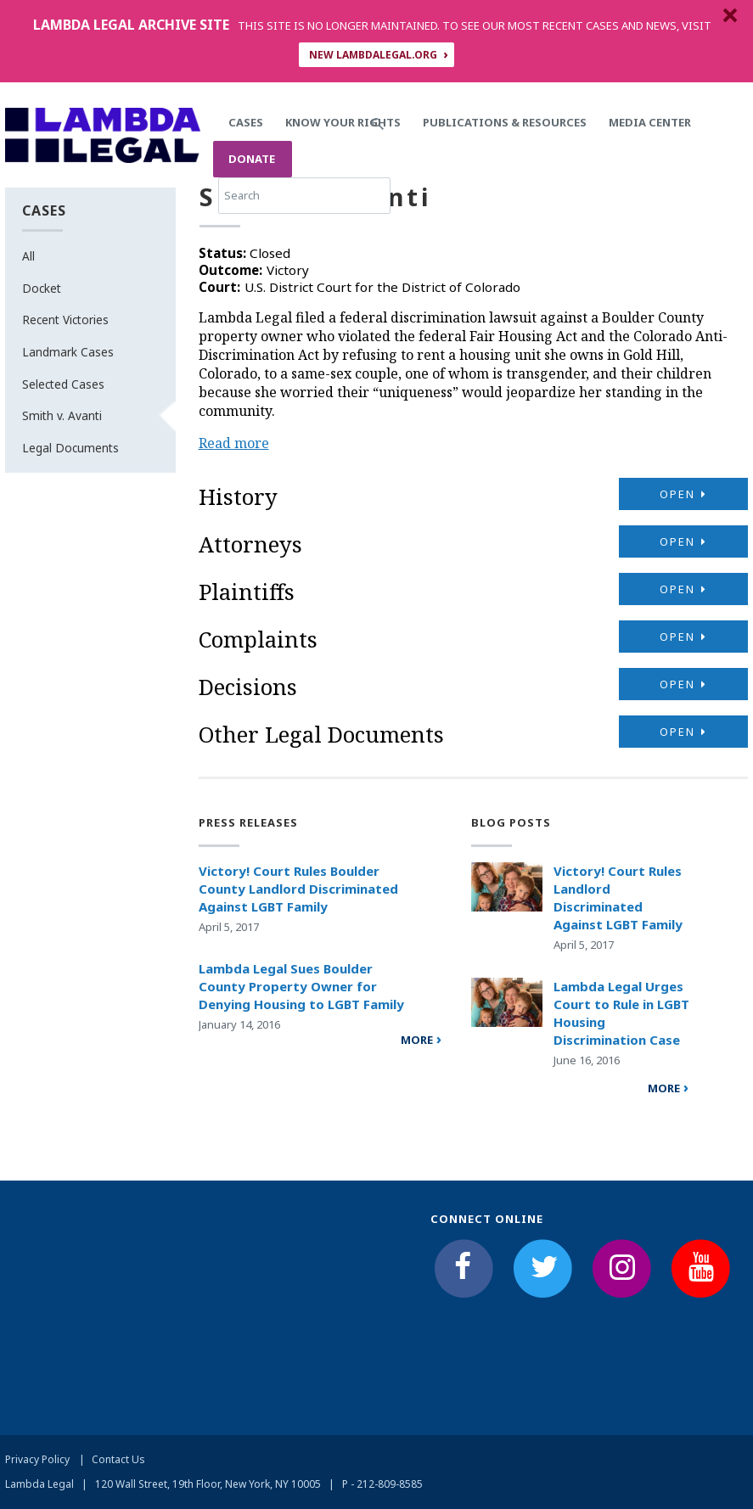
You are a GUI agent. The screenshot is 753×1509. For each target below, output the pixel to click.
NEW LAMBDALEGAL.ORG (373, 55)
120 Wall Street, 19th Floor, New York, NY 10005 (208, 1484)
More (664, 1088)
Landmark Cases (68, 352)
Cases (245, 122)
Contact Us (118, 1459)
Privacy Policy (37, 1459)
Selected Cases (63, 384)
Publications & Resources (505, 122)
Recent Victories (65, 319)
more (417, 1039)
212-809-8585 (390, 1484)
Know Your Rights (343, 122)
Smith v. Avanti (62, 415)
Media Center (650, 122)
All (28, 256)
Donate (251, 158)
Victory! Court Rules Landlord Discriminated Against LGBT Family (618, 897)
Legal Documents (70, 448)
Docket (41, 288)
